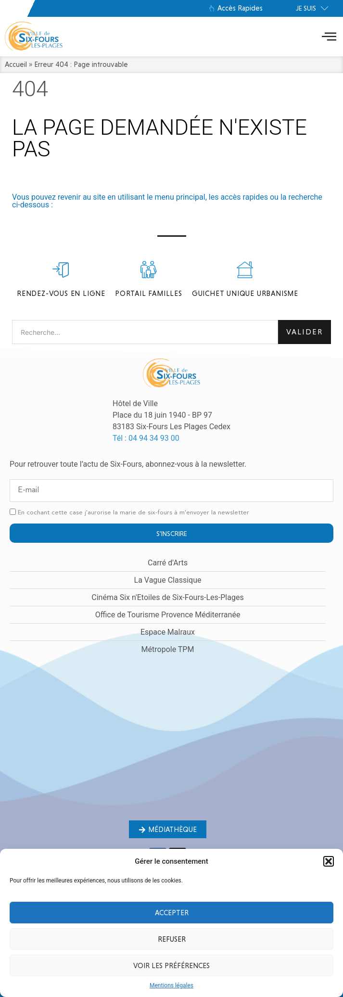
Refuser (172, 939)
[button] (328, 861)
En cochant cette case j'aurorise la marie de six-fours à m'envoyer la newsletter (133, 513)
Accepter (172, 912)
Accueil (16, 64)
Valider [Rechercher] (304, 331)
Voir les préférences (171, 965)
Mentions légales (171, 985)
